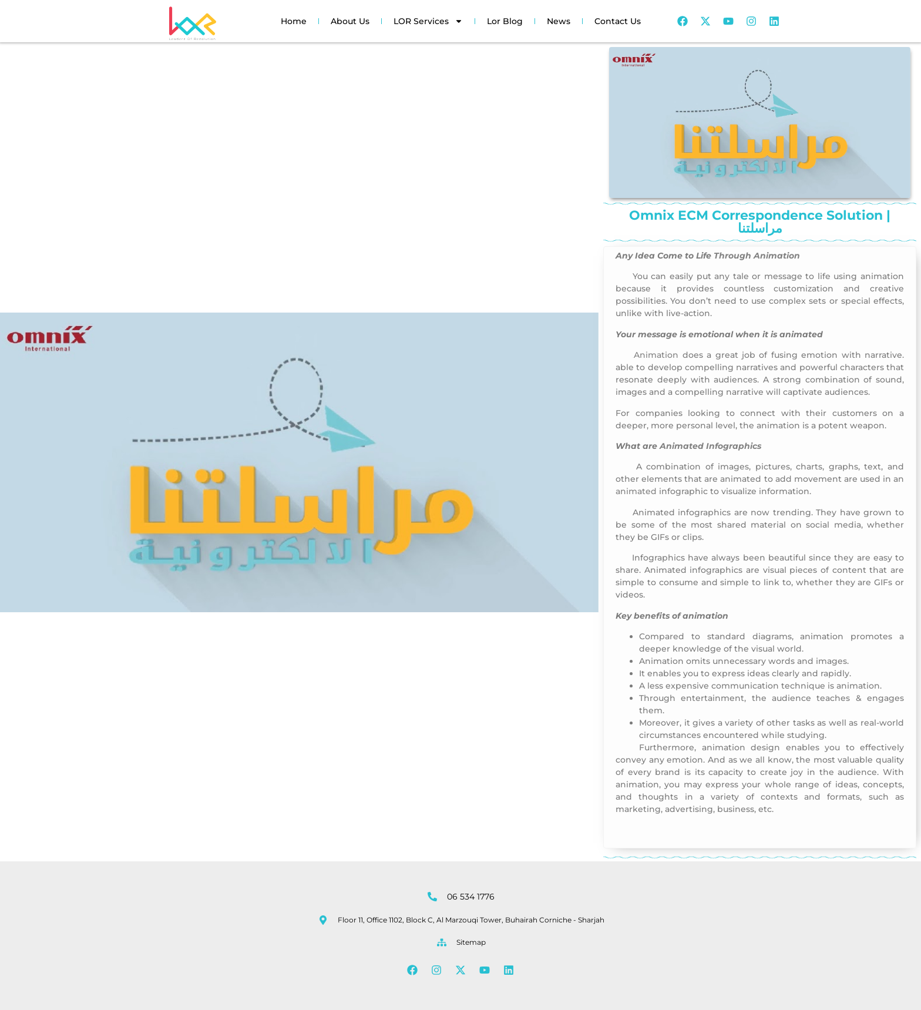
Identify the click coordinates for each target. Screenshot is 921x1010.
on (633, 357)
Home (294, 21)
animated (636, 491)
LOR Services (428, 21)
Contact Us (617, 21)
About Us (350, 21)
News (558, 21)
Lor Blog (505, 21)
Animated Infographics (710, 446)
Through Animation (757, 255)
